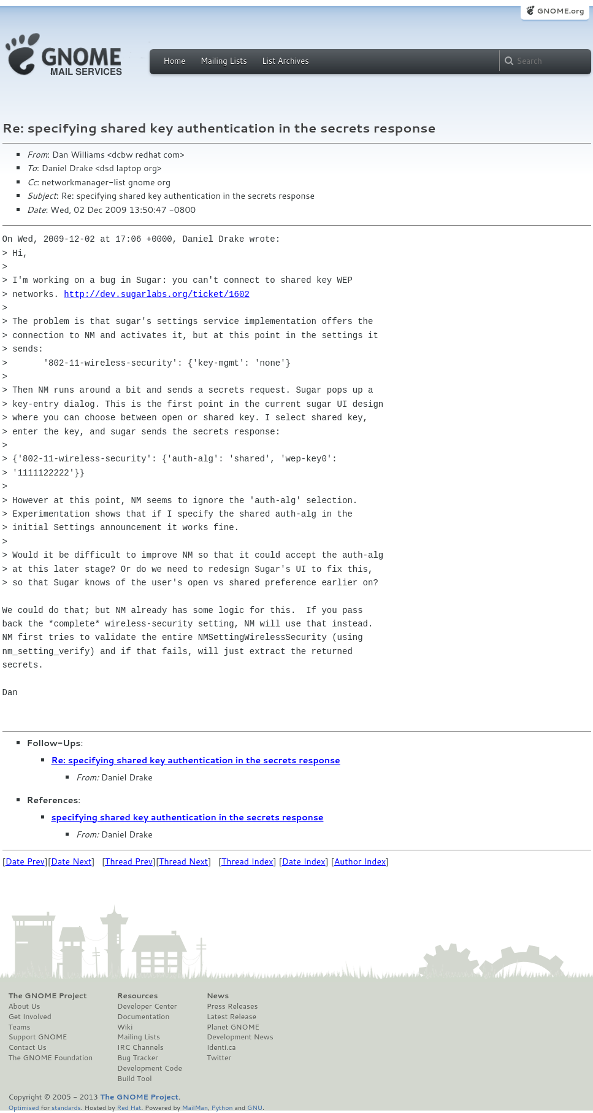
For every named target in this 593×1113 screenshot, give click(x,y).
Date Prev (25, 861)
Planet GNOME (233, 1027)
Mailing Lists (224, 60)
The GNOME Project (48, 996)
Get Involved (30, 1017)
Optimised (24, 1107)
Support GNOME (38, 1037)
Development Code (149, 1068)
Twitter (219, 1058)
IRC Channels (140, 1047)
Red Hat (129, 1107)
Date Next (71, 861)
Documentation (143, 1017)
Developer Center (147, 1006)
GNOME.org (560, 11)
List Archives (285, 60)
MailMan (195, 1107)
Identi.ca (221, 1047)
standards (66, 1107)
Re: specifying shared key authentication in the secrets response (196, 760)
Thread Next (183, 861)
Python (222, 1107)
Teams (20, 1027)
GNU (254, 1107)
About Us (24, 1006)
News (218, 996)
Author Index (360, 861)
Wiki (124, 1027)
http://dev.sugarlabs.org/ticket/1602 (156, 294)
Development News (240, 1037)
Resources (137, 996)
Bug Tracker (137, 1058)
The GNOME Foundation (51, 1058)
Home (175, 60)
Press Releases (232, 1006)
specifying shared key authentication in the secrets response (188, 817)
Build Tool (134, 1079)
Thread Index (247, 861)
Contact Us (28, 1047)
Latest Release (231, 1017)
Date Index (304, 861)
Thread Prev (129, 861)
